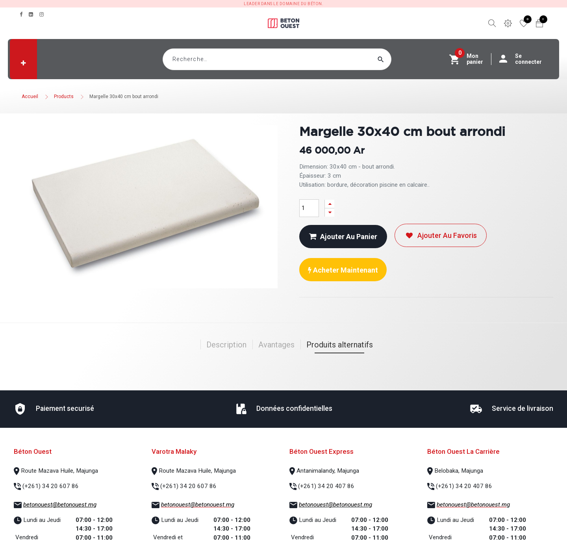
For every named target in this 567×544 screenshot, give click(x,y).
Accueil (30, 96)
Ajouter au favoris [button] (440, 235)
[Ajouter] (329, 204)
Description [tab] (226, 344)
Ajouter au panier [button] (343, 236)
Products (64, 96)
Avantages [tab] (276, 344)
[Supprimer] (329, 212)
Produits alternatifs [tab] (339, 344)
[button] (23, 63)
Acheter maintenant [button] (343, 270)
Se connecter (524, 59)
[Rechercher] (395, 59)
